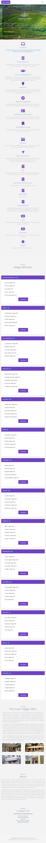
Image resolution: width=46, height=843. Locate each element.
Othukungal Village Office (10, 563)
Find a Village (9, 32)
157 (9, 521)
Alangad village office (9, 465)
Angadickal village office (10, 356)
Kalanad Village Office (9, 690)
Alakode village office (9, 648)
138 (12, 551)
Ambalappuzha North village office (12, 377)
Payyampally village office (10, 623)
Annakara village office (10, 495)
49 (9, 612)
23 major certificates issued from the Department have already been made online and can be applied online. (23, 50)
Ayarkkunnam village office (11, 416)
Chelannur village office (10, 590)
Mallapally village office (10, 346)
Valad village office (9, 630)
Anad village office (9, 289)
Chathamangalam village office (12, 587)
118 (10, 582)
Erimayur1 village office (10, 529)
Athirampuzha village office (11, 413)
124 (17, 277)
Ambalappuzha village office (11, 380)
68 (7, 429)
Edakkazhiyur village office (11, 508)
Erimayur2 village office (10, 532)
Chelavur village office (10, 593)
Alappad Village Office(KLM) (11, 322)
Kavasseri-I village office (10, 538)
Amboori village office (10, 285)
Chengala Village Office (10, 687)
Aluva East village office (10, 468)
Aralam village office (9, 660)
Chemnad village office (10, 684)
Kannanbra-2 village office (10, 535)
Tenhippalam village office (11, 566)
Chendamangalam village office (12, 477)
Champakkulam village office (11, 386)
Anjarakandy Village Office (10, 654)
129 (10, 673)
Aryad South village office (10, 383)
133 (8, 642)
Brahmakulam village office (11, 499)
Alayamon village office (10, 325)
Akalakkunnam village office (11, 404)
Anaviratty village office (10, 447)
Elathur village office (9, 599)
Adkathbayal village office (10, 678)
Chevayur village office (10, 596)
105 (8, 308)
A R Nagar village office (10, 569)
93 (10, 368)
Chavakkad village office (10, 502)
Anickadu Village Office (10, 407)
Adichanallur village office (10, 316)
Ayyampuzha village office (10, 474)
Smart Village (5, 2)
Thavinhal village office (10, 626)
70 (13, 338)
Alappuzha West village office (11, 374)
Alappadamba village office (11, 651)
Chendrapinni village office (11, 505)
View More (23, 299)
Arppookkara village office (10, 410)
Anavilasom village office (10, 444)
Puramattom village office (10, 349)
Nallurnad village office (10, 620)
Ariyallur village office (9, 556)
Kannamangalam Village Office (11, 559)
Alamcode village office (10, 282)
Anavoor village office (9, 292)
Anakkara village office (10, 441)
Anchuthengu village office (11, 295)
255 (9, 490)
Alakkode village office (10, 438)
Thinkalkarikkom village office (11, 313)
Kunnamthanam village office (11, 343)
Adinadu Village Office (10, 319)
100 (10, 399)
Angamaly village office (10, 471)
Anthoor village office (9, 657)
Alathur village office (9, 526)
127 (10, 460)
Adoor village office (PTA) (10, 353)
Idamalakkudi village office (11, 435)
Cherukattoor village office (11, 617)
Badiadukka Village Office (10, 681)
